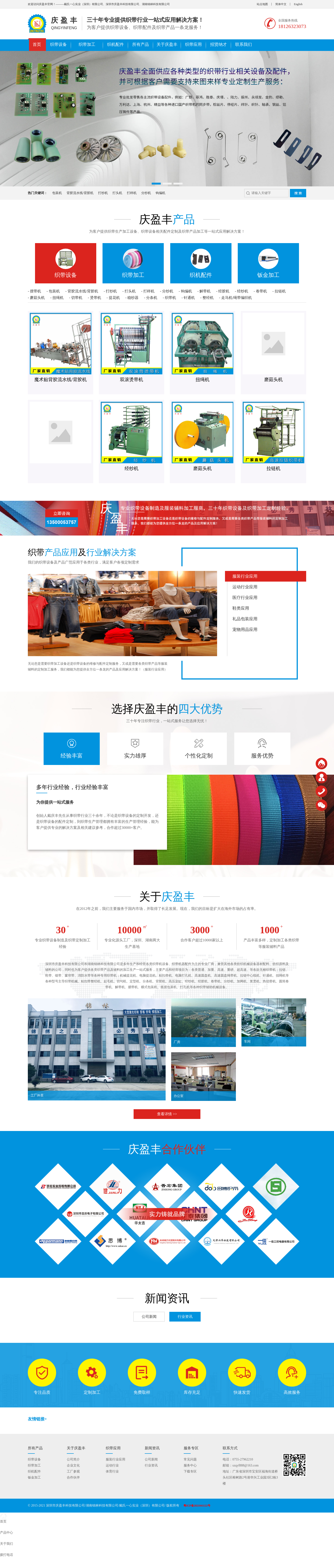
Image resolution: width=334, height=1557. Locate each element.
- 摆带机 (34, 291)
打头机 (111, 193)
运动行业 (112, 1465)
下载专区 (190, 1471)
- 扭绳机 (57, 298)
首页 (37, 44)
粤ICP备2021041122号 (196, 1505)
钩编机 (154, 193)
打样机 (125, 193)
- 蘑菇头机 (36, 298)
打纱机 (96, 193)
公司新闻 (149, 1317)
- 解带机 (204, 291)
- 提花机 (113, 298)
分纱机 (139, 193)
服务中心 (190, 1465)
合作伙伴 (73, 1477)
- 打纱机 (110, 291)
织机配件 (115, 44)
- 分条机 (150, 298)
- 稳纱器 (131, 298)
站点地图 (262, 4)
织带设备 (58, 44)
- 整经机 (206, 298)
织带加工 (87, 44)
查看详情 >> (167, 1114)
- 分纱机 (166, 291)
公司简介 (73, 1459)
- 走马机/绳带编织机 (235, 298)
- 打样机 (147, 291)
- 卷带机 (260, 291)
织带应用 (193, 44)
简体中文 (280, 4)
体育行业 (112, 1471)
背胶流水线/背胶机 (73, 193)
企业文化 (73, 1465)
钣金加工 (34, 1477)
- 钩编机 (185, 291)
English (298, 4)
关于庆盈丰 (167, 44)
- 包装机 (53, 291)
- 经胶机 (222, 291)
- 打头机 (129, 291)
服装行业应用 (115, 1459)
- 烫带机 (94, 298)
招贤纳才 (218, 44)
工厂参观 (73, 1471)
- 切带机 (75, 298)
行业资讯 (185, 1317)
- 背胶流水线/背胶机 (81, 291)
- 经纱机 (241, 291)
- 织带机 (169, 298)
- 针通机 (188, 298)
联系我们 (243, 44)
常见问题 (190, 1459)
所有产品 (140, 44)
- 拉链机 (279, 291)
